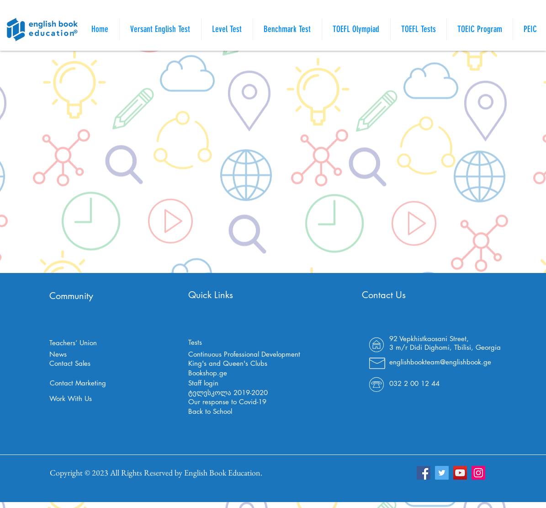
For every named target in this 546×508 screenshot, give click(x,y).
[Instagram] (478, 473)
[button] (418, 29)
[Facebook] (423, 473)
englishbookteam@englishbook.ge (440, 362)
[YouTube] (460, 473)
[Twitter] (442, 473)
